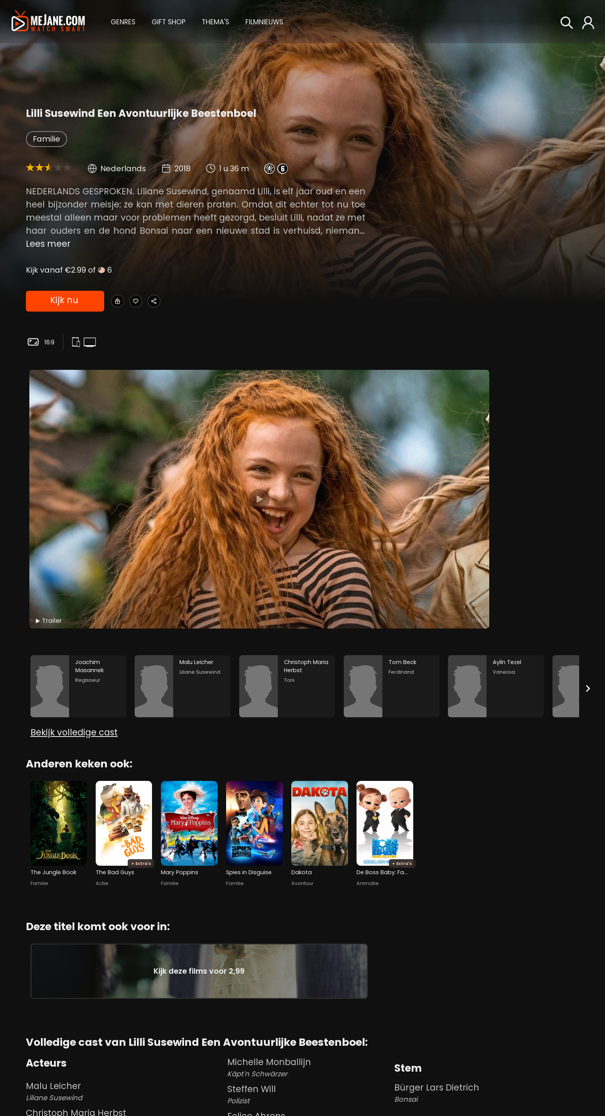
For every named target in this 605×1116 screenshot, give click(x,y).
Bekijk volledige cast (74, 594)
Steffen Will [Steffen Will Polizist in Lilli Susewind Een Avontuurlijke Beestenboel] (309, 993)
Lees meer (48, 244)
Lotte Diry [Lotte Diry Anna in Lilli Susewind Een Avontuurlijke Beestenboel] (309, 1047)
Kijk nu (64, 301)
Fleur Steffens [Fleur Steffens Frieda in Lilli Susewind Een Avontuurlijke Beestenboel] (309, 1101)
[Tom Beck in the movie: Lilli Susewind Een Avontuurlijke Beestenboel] (391, 536)
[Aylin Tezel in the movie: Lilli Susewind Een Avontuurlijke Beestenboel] (496, 536)
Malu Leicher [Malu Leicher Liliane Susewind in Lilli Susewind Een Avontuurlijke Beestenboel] (125, 990)
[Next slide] (588, 538)
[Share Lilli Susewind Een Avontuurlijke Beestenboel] (178, 301)
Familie (46, 138)
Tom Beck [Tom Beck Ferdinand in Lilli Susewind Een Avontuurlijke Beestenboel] (125, 1044)
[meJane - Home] (48, 21)
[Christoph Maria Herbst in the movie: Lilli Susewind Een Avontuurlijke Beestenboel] (287, 536)
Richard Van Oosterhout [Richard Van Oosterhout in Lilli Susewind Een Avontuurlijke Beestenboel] (446, 1081)
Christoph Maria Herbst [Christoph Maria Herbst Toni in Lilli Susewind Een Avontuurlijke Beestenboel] (125, 1017)
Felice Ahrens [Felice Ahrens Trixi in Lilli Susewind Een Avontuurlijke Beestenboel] (309, 1020)
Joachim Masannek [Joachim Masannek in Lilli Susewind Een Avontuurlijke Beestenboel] (437, 1039)
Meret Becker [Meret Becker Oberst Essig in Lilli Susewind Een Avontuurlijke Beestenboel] (125, 1098)
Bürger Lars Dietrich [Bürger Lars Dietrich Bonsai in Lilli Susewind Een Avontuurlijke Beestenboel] (486, 991)
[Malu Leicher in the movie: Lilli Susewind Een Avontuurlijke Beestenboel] (182, 536)
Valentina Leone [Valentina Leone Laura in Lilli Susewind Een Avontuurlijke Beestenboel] (309, 1074)
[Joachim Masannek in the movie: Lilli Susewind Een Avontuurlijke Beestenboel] (78, 536)
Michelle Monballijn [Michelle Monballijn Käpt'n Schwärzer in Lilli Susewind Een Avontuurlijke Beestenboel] (309, 966)
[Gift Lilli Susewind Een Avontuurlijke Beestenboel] (121, 301)
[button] (123, 21)
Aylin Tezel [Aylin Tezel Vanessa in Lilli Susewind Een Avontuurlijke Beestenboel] (125, 1071)
